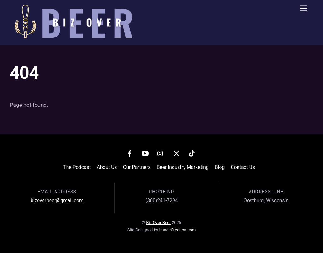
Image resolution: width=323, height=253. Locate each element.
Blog (220, 167)
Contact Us (243, 167)
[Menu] (303, 8)
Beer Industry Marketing (183, 167)
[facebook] (129, 153)
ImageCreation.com (177, 229)
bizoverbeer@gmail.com (57, 201)
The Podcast (77, 167)
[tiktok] (191, 153)
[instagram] (160, 153)
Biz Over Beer (158, 222)
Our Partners (137, 167)
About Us (107, 167)
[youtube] (145, 153)
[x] (176, 153)
